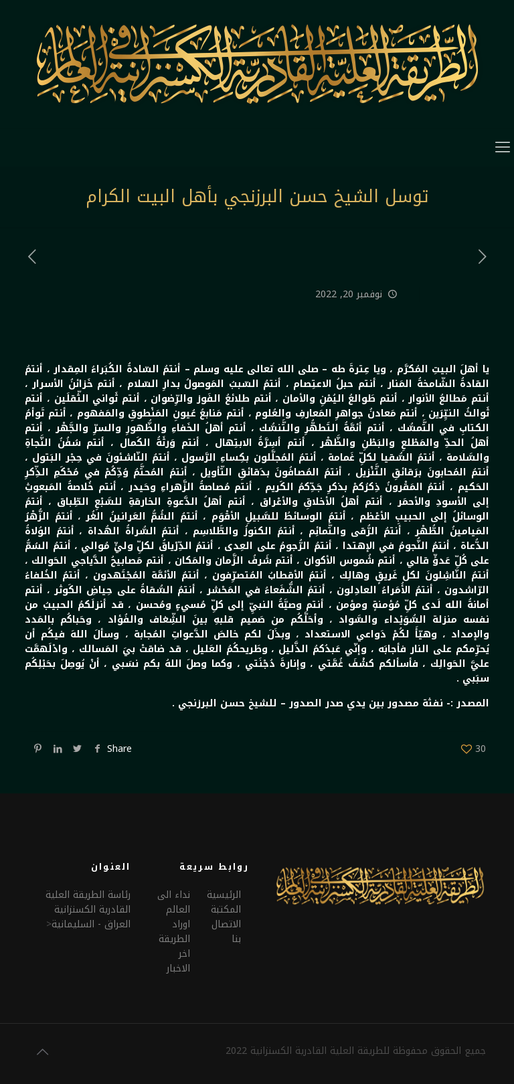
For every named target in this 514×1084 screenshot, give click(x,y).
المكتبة (226, 910)
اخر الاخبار (178, 961)
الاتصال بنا (226, 931)
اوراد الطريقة (174, 931)
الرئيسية (224, 895)
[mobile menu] (502, 147)
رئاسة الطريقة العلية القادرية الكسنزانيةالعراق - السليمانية (88, 909)
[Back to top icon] (42, 1052)
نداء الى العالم (173, 902)
